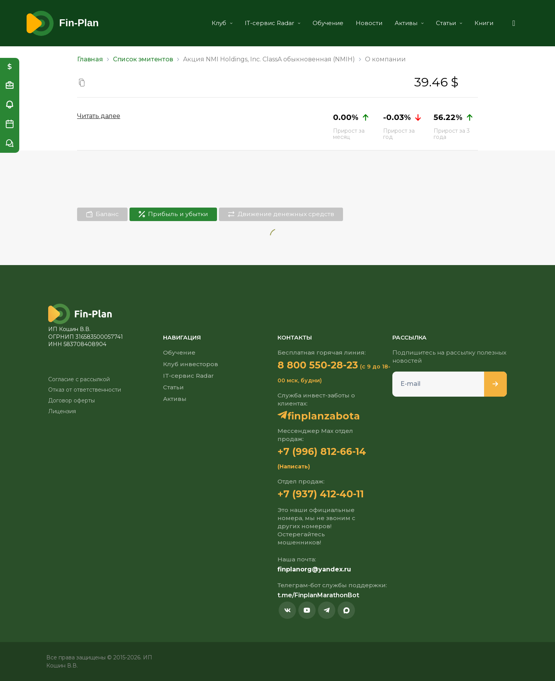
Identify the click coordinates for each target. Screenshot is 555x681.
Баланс (103, 214)
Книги (481, 23)
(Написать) (294, 466)
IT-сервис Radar (270, 23)
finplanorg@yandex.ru (314, 569)
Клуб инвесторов (190, 363)
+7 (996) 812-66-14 (322, 451)
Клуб (219, 23)
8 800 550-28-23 (318, 364)
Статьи (447, 23)
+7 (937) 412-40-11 (321, 493)
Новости (366, 23)
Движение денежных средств (286, 214)
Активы (406, 23)
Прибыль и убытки (175, 214)
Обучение (325, 23)
